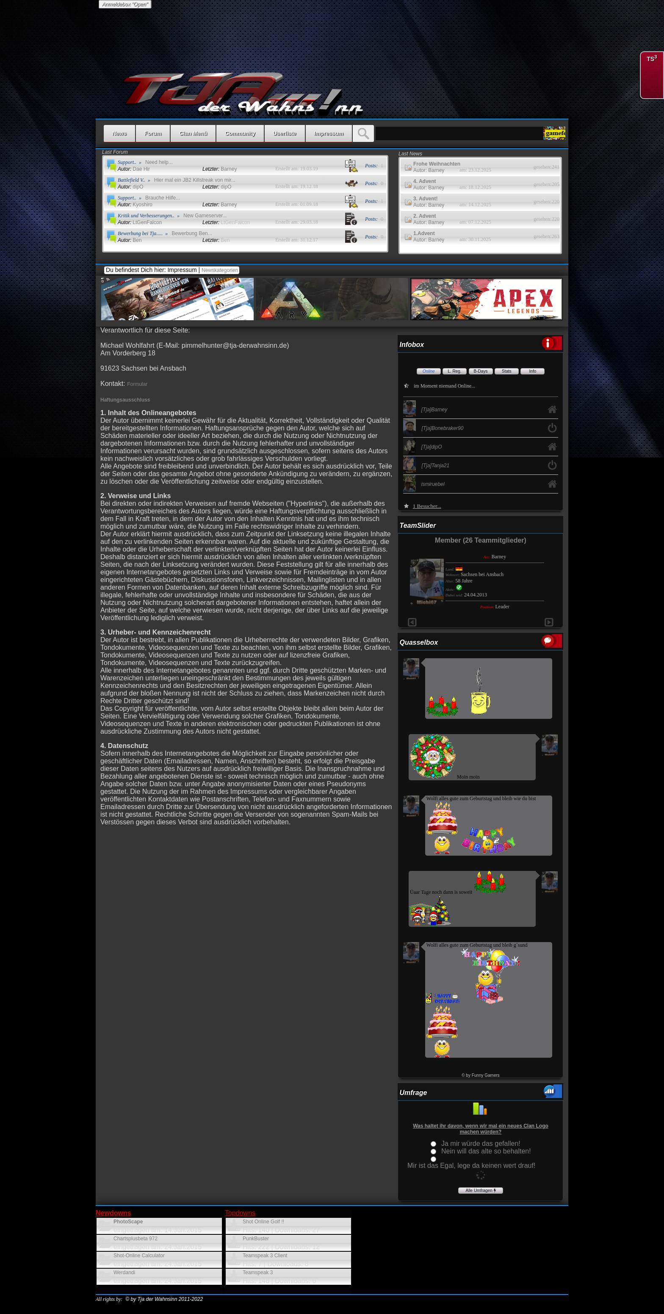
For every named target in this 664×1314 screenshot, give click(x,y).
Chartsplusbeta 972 (135, 1239)
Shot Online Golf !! (263, 1222)
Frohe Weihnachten (436, 164)
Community (240, 133)
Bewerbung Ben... (192, 233)
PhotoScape (128, 1222)
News (119, 133)
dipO (131, 187)
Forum (152, 133)
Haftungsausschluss (125, 400)
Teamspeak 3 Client (265, 1256)
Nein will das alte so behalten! (486, 1151)
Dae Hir (134, 169)
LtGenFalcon (140, 222)
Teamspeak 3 (258, 1272)
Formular (137, 384)
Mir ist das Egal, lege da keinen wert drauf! (471, 1165)
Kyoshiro (135, 205)
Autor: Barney (428, 170)
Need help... (159, 162)
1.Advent (424, 233)
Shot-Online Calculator (139, 1256)
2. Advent (424, 216)
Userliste (284, 133)
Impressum (328, 133)
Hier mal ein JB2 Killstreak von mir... (194, 180)
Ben (130, 240)
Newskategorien (220, 270)
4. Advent (424, 181)
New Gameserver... (205, 216)
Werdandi (124, 1272)
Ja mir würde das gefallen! (480, 1143)
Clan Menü (193, 133)
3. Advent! (425, 199)
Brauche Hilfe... (162, 198)
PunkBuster (256, 1239)
